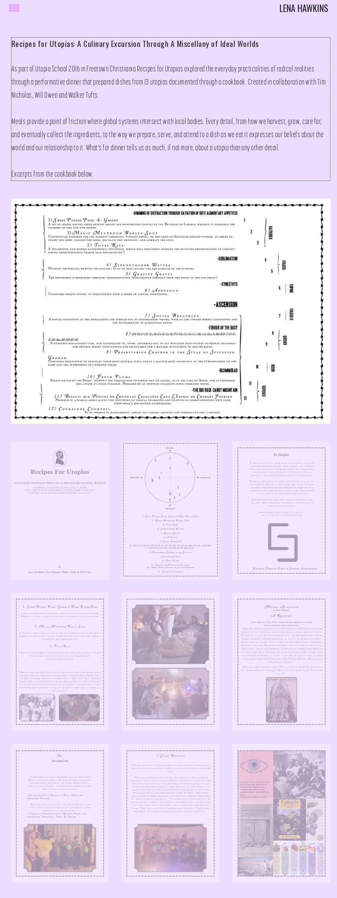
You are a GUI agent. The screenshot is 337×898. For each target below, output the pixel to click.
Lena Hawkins (304, 5)
